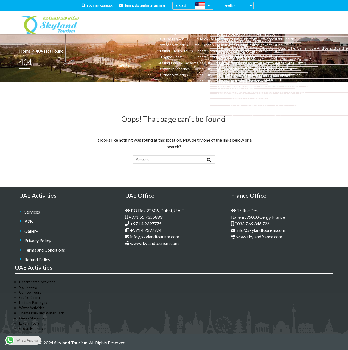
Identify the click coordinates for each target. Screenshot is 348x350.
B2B (28, 221)
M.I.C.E (280, 24)
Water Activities (31, 308)
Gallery (31, 230)
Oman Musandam (33, 318)
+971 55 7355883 (97, 6)
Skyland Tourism (71, 342)
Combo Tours (189, 24)
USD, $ (181, 6)
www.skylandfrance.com (256, 236)
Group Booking (31, 328)
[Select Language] (238, 5)
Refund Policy (37, 259)
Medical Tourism (254, 24)
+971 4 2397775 (143, 223)
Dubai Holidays (220, 24)
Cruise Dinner (30, 297)
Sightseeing (28, 287)
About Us (136, 24)
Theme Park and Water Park (41, 313)
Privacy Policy (37, 240)
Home (117, 24)
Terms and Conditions (44, 249)
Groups (297, 24)
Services (32, 211)
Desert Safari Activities (37, 282)
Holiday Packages (33, 302)
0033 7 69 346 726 (250, 223)
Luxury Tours (29, 323)
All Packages (161, 24)
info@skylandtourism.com (142, 6)
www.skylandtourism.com (152, 243)
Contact (318, 24)
